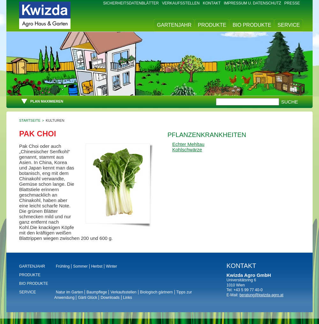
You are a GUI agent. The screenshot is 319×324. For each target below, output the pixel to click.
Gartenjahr (174, 25)
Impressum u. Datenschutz (252, 3)
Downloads (109, 297)
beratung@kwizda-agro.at (262, 295)
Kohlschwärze (187, 149)
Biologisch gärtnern (156, 292)
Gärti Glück (87, 297)
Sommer (80, 266)
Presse (292, 3)
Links (127, 297)
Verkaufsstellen (181, 3)
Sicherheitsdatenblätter (131, 3)
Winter (111, 266)
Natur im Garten (69, 292)
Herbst (96, 266)
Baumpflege (96, 292)
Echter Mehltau (188, 144)
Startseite (30, 120)
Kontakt (212, 3)
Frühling (63, 266)
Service (289, 25)
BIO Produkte (252, 25)
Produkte (212, 25)
